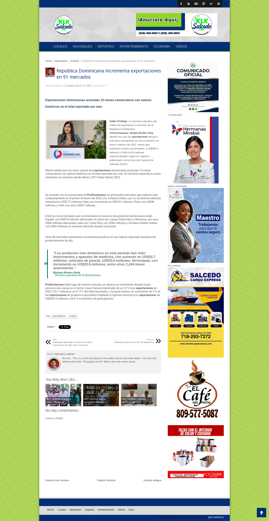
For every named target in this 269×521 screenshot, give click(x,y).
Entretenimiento (134, 46)
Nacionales (82, 46)
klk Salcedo (183, 517)
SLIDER (72, 316)
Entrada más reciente (57, 480)
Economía (162, 46)
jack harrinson (216, 517)
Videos (181, 46)
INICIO (44, 46)
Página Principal (106, 480)
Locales (60, 46)
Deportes (106, 46)
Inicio (131, 509)
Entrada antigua (152, 480)
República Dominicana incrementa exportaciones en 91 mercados (109, 74)
